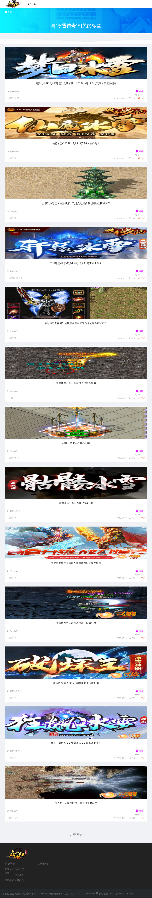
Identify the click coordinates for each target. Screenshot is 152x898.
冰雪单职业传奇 (15, 278)
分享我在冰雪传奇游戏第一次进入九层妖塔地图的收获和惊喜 (76, 203)
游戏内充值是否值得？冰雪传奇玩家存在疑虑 (76, 563)
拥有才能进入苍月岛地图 (76, 443)
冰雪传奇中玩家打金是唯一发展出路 (76, 623)
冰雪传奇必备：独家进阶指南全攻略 (76, 383)
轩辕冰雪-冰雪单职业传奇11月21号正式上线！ (76, 263)
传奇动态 (12, 211)
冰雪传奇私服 (15, 458)
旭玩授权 (9, 880)
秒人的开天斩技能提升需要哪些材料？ (76, 803)
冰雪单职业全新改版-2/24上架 (76, 503)
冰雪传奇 (13, 158)
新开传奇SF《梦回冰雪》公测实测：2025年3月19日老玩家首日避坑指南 (76, 83)
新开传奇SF (14, 98)
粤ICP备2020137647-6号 (121, 893)
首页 (9, 12)
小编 (11, 398)
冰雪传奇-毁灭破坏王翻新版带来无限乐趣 (76, 683)
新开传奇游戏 (14, 92)
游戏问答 (12, 391)
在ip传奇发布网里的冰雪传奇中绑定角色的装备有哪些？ (76, 323)
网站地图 (102, 893)
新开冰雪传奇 (15, 818)
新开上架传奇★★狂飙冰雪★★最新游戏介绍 (76, 743)
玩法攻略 (12, 571)
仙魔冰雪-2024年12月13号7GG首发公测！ (76, 143)
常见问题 (19, 880)
